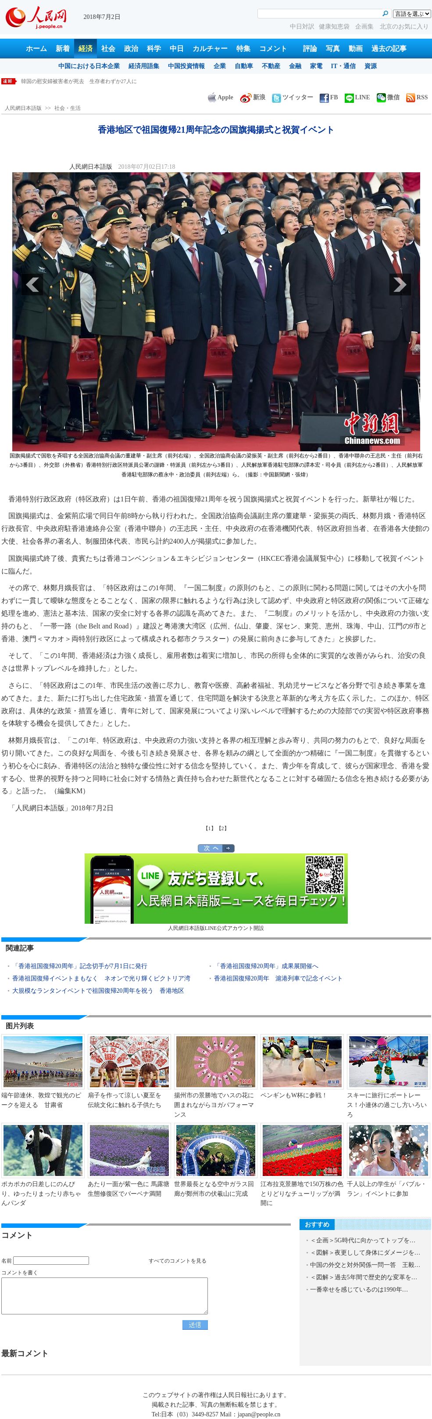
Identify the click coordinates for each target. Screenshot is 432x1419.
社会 (108, 48)
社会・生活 (67, 108)
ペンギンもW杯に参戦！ (294, 1095)
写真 (333, 48)
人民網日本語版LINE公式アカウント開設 (216, 892)
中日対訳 (302, 26)
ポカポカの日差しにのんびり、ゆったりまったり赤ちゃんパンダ (41, 1193)
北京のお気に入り (404, 26)
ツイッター (292, 97)
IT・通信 (343, 66)
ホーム (36, 48)
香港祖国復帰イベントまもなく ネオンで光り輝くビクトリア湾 (101, 978)
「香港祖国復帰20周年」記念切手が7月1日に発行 (79, 966)
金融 (295, 66)
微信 (388, 97)
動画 (356, 48)
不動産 (271, 66)
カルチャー (210, 48)
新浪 (252, 97)
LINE (357, 97)
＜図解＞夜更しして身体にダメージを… (365, 1252)
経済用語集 (144, 66)
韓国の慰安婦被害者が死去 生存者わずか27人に (79, 81)
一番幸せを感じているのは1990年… (359, 1289)
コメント (273, 48)
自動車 (244, 66)
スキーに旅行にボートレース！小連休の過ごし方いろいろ (387, 1105)
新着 (63, 48)
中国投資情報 (186, 66)
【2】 (222, 828)
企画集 (365, 26)
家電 (316, 66)
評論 (310, 48)
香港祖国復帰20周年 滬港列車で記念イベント (278, 978)
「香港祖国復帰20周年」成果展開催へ (266, 966)
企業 (220, 66)
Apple (220, 97)
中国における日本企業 (89, 66)
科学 (154, 48)
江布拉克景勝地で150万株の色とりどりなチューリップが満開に (302, 1193)
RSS (417, 97)
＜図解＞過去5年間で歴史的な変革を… (364, 1277)
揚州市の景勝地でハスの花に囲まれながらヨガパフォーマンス (214, 1105)
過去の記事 (389, 48)
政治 (131, 48)
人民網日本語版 (23, 108)
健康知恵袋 (335, 26)
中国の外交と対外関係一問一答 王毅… (365, 1265)
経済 (86, 48)
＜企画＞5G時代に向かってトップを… (363, 1240)
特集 (243, 48)
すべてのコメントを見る (178, 1261)
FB (329, 97)
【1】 (209, 828)
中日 (177, 48)
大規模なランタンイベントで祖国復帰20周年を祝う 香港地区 (98, 990)
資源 (370, 66)
